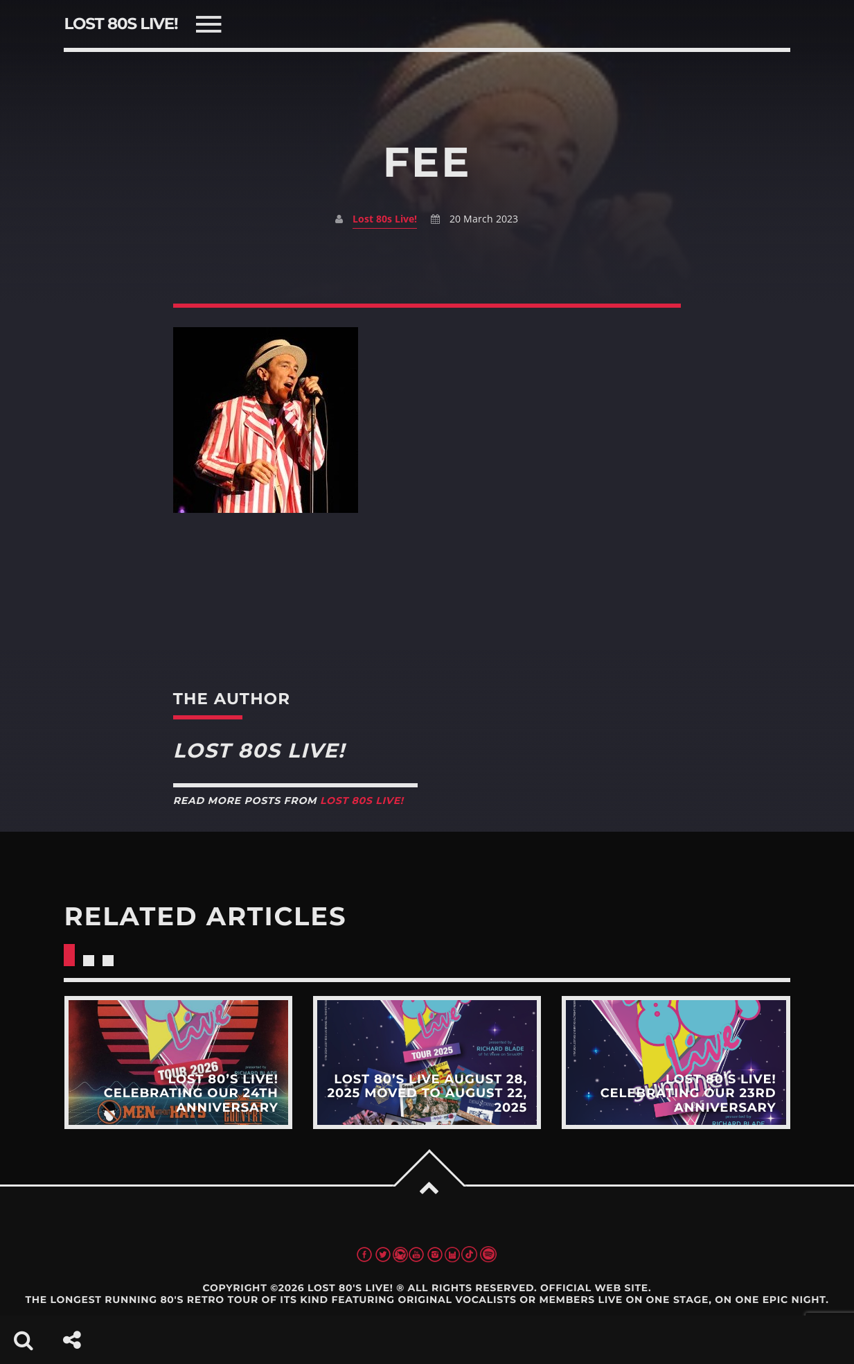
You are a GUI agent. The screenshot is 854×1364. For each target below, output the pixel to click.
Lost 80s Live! (385, 218)
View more (178, 1062)
